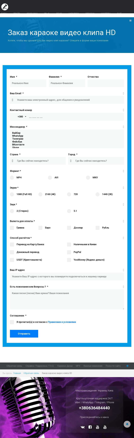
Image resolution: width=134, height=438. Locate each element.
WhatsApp (67, 135)
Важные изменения (93, 366)
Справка (90, 13)
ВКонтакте (67, 144)
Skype (67, 147)
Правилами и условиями (62, 322)
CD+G (46, 13)
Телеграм (67, 138)
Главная (17, 373)
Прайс (17, 13)
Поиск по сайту (113, 366)
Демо (59, 13)
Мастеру (106, 13)
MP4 (78, 366)
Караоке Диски (65, 366)
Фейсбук (67, 141)
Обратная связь (14, 366)
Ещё (119, 13)
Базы (4, 13)
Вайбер (67, 132)
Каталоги (74, 13)
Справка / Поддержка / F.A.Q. (40, 366)
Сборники (32, 13)
